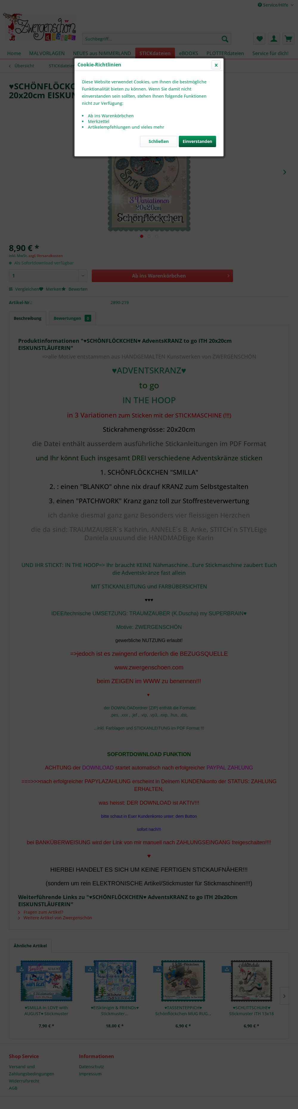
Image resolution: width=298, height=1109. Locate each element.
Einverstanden (197, 141)
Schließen (159, 141)
